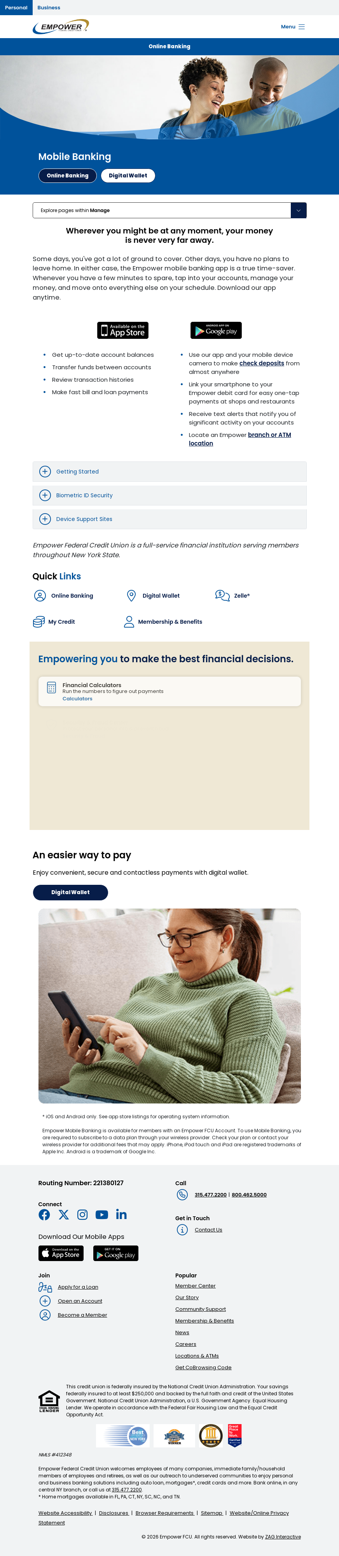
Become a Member (82, 1315)
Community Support (200, 1309)
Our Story (187, 1297)
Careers (185, 1344)
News (182, 1332)
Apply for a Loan (78, 1287)
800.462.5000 (249, 1194)
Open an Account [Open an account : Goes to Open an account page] (80, 1301)
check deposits (261, 363)
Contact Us (208, 1229)
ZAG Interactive (283, 1536)
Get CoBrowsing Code (203, 1367)
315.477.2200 (211, 1194)
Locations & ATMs (197, 1356)
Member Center (195, 1285)
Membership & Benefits (204, 1320)
